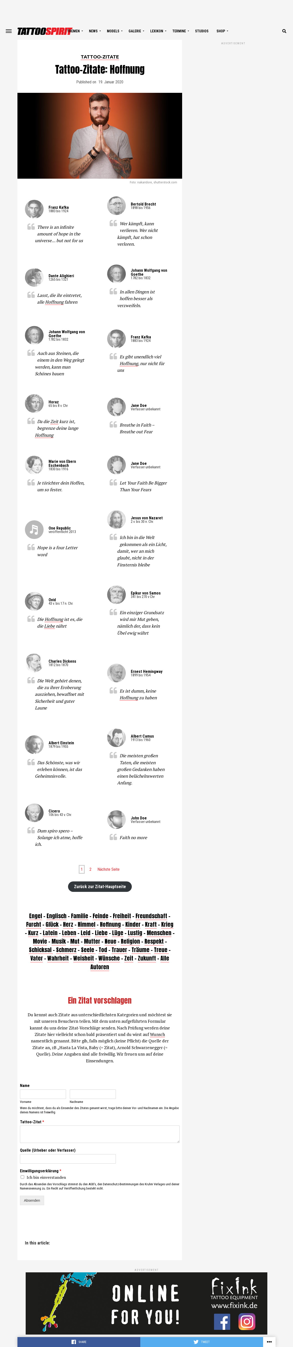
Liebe (49, 626)
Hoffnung (54, 302)
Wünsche (109, 958)
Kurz (33, 933)
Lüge (117, 933)
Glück (52, 924)
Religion (130, 941)
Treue (161, 950)
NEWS (93, 31)
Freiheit (122, 916)
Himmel (86, 924)
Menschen (159, 933)
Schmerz (66, 950)
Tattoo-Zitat (32, 1122)
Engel (35, 916)
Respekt (154, 941)
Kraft (151, 924)
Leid (85, 933)
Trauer (119, 950)
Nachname (76, 1102)
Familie (79, 916)
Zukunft (147, 958)
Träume (141, 950)
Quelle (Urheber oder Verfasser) (47, 1150)
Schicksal (41, 950)
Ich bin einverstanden (46, 1177)
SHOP (221, 31)
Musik (59, 941)
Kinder (133, 924)
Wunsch (157, 1034)
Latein (50, 933)
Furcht (33, 924)
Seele (88, 950)
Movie (40, 941)
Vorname (25, 1102)
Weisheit (83, 958)
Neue (110, 941)
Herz (68, 924)
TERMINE (179, 31)
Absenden (32, 1200)
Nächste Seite (108, 869)
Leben (69, 933)
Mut (74, 941)
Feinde (100, 916)
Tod (103, 950)
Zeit (54, 421)
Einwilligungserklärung (40, 1171)
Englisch (57, 916)
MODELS (113, 31)
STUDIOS (202, 31)
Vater (36, 958)
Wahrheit (58, 958)
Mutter (92, 941)
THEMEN (73, 31)
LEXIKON (156, 31)
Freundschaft (151, 916)
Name (25, 1085)
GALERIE (135, 31)
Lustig (135, 933)
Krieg (167, 924)
